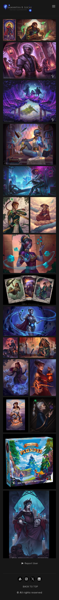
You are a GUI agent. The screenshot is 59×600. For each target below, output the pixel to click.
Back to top (30, 586)
